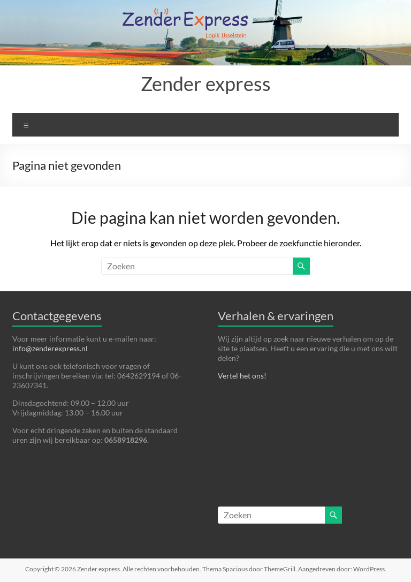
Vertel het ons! (242, 375)
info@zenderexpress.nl (50, 348)
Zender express (206, 83)
